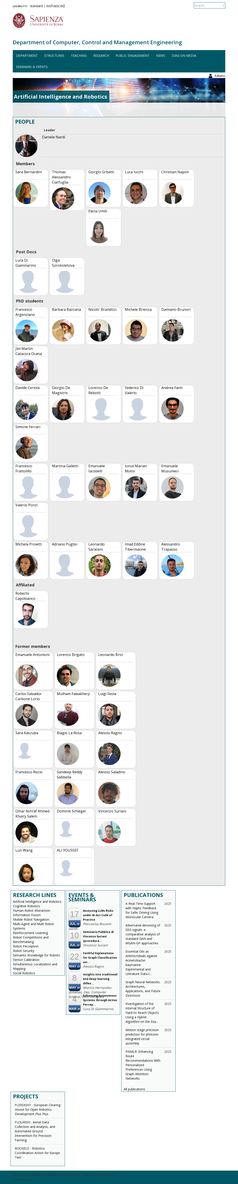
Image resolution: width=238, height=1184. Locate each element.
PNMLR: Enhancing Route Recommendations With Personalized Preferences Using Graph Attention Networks (142, 1064)
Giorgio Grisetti (101, 171)
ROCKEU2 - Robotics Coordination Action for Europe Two (37, 1152)
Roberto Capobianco (25, 596)
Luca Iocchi (134, 171)
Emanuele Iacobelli (96, 468)
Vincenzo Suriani (112, 811)
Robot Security (23, 951)
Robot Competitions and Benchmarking (31, 939)
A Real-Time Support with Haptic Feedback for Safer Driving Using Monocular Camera (141, 910)
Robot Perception (25, 946)
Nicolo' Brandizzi (102, 309)
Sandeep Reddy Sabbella (69, 775)
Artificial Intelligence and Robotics (37, 901)
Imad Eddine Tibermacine (135, 547)
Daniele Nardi (53, 137)
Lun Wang (24, 850)
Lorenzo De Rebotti (98, 390)
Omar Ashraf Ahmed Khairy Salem (32, 814)
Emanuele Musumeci (169, 468)
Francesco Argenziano (25, 312)
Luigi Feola (107, 693)
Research (101, 55)
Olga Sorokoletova (63, 263)
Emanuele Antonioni (32, 654)
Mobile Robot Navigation (31, 919)
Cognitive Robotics (26, 906)
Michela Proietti (28, 544)
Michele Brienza (138, 309)
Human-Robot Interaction (31, 910)
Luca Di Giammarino (25, 263)
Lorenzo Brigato (71, 654)
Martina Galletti (65, 465)
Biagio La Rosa (69, 732)
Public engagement (132, 55)
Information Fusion (27, 915)
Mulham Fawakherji (73, 693)
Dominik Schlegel (71, 811)
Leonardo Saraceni (96, 547)
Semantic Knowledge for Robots (36, 955)
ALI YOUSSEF (67, 850)
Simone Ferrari (27, 426)
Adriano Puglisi (64, 544)
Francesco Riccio (28, 772)
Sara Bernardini (28, 171)
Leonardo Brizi (110, 654)
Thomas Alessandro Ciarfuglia (61, 177)
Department (27, 55)
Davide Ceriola (27, 387)
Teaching (79, 55)
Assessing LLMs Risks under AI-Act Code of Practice (98, 915)
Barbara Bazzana (66, 309)
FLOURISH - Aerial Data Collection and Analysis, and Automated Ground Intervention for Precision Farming (35, 1131)
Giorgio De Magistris (61, 390)
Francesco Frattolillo (23, 468)
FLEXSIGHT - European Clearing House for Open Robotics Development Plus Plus (37, 1109)
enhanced (55, 6)
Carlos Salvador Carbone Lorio (28, 696)
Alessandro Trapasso (170, 547)
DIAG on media (184, 55)
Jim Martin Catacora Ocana (28, 351)
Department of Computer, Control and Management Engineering (97, 42)
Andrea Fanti (172, 387)
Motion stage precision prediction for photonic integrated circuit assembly (142, 1036)
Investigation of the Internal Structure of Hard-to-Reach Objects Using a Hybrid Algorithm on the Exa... (142, 1013)
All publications (134, 1089)
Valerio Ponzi (26, 505)
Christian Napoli (175, 171)
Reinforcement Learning (30, 933)
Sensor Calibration (26, 960)
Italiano (220, 5)
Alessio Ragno (110, 732)
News (160, 55)
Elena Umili (97, 211)
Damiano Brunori (176, 309)
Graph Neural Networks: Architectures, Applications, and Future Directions (142, 989)
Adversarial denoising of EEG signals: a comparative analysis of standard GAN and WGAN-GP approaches (142, 934)
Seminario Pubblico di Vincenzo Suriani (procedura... (98, 936)
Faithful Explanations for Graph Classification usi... (100, 957)
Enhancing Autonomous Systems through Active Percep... (100, 1000)
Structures (54, 55)
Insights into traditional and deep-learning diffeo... (100, 979)
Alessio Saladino (111, 772)
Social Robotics (24, 973)
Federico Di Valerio (134, 390)
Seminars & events (32, 67)
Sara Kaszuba (26, 732)
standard (36, 6)
